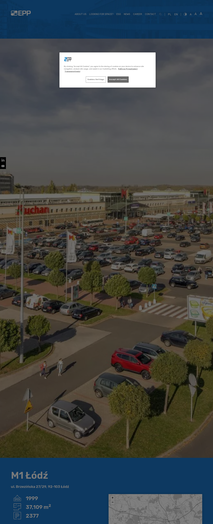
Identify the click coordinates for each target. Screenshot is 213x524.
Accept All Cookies (118, 79)
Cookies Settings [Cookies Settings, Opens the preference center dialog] (95, 79)
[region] (107, 70)
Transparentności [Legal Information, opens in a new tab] (72, 71)
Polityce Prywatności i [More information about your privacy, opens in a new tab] (128, 69)
